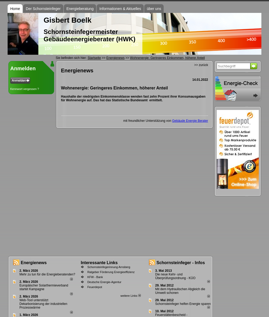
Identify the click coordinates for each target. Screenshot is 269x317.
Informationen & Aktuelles (120, 9)
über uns (154, 9)
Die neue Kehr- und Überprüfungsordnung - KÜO (175, 276)
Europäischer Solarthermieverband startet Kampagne (43, 287)
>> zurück (201, 65)
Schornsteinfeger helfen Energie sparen (183, 304)
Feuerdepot (94, 287)
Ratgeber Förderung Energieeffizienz (110, 272)
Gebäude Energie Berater (190, 121)
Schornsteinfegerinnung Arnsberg (108, 267)
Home (15, 9)
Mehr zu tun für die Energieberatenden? (47, 274)
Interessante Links (99, 262)
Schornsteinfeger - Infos (181, 262)
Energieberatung (80, 9)
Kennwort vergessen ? (24, 88)
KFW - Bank (95, 277)
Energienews (34, 262)
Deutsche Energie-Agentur (104, 282)
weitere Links (130, 295)
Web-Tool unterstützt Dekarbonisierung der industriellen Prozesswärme (43, 303)
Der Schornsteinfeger (43, 9)
